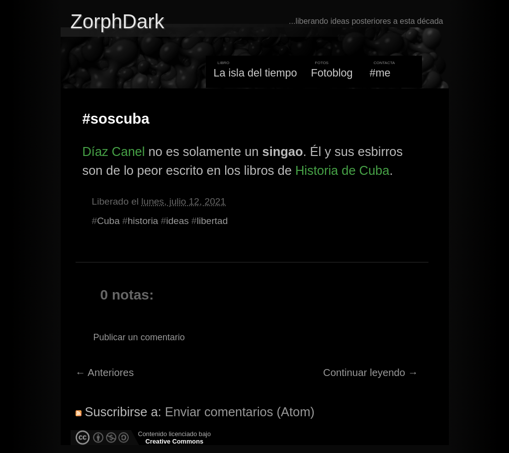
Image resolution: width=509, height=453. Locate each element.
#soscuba (116, 119)
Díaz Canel (114, 151)
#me (380, 73)
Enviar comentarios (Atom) (240, 412)
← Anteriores (105, 372)
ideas (177, 221)
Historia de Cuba (342, 170)
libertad (212, 221)
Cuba (108, 221)
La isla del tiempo (255, 73)
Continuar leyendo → (370, 372)
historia (143, 221)
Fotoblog (332, 73)
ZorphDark (118, 21)
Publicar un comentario (139, 337)
